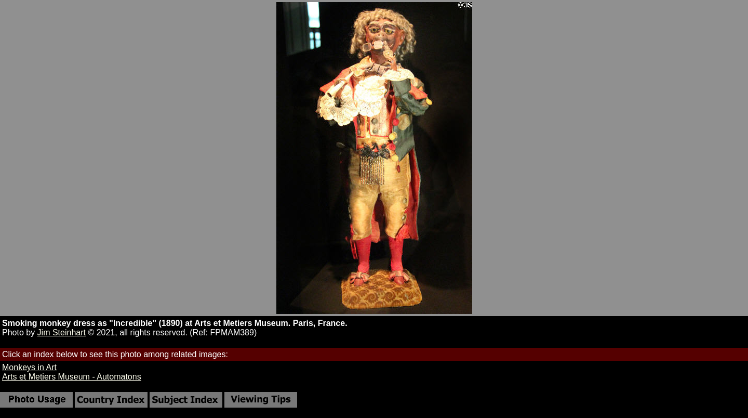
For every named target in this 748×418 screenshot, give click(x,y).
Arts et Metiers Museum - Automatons (71, 376)
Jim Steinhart (61, 332)
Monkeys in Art (29, 367)
